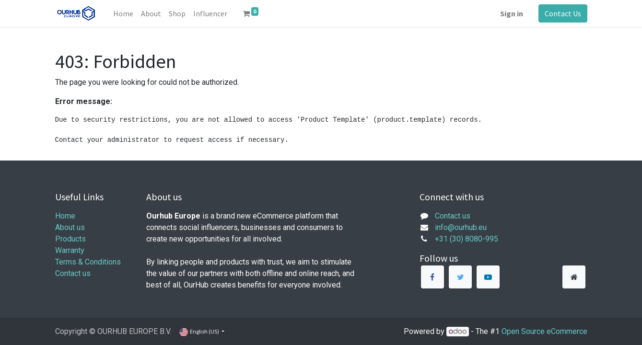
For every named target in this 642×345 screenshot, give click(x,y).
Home (65, 215)
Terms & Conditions (88, 261)
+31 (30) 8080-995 (466, 238)
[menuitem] (123, 13)
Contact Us (563, 13)
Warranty (69, 250)
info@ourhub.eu (461, 227)
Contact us (73, 273)
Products (70, 238)
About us (70, 227)
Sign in (511, 13)
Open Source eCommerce (544, 331)
